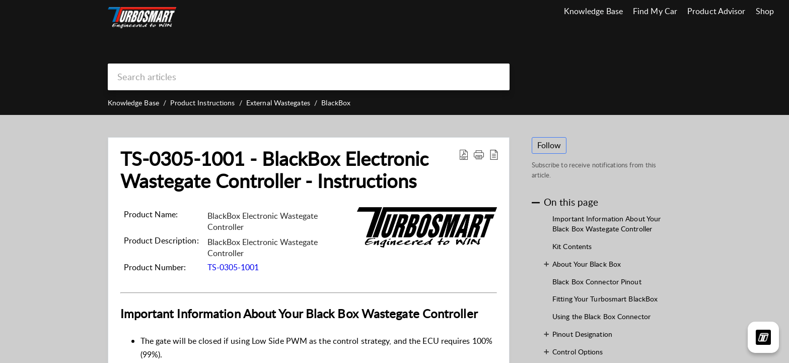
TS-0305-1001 (233, 267)
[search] (309, 77)
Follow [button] (549, 145)
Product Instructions (202, 102)
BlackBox (335, 102)
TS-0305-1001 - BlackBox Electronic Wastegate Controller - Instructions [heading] (274, 170)
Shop (765, 11)
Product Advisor (716, 11)
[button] (464, 154)
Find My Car (655, 11)
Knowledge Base (593, 11)
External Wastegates (278, 102)
